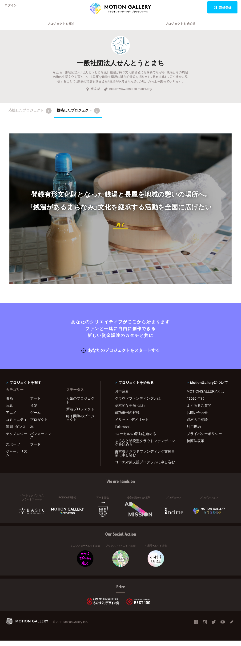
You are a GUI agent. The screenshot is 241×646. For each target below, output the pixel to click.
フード (35, 449)
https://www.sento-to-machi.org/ (128, 94)
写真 (9, 410)
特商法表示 (195, 446)
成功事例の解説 (127, 417)
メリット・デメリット (132, 424)
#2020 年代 (195, 403)
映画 (9, 403)
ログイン (13, 7)
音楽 (33, 410)
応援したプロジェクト (30, 117)
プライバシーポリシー (204, 439)
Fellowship (123, 432)
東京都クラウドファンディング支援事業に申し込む (145, 458)
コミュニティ (16, 424)
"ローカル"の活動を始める (135, 439)
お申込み (122, 396)
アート (35, 403)
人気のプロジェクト (80, 405)
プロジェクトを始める (180, 29)
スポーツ (13, 449)
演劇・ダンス (16, 432)
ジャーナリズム (16, 458)
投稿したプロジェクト (78, 117)
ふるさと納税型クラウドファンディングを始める (145, 447)
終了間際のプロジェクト (80, 423)
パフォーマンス (40, 440)
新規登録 (222, 7)
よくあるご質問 (199, 410)
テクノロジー (16, 439)
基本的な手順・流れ (130, 410)
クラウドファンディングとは (138, 403)
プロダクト (39, 424)
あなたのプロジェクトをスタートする (120, 355)
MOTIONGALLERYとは (205, 396)
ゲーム (35, 417)
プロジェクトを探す (61, 29)
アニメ (11, 417)
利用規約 (194, 432)
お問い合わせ (197, 417)
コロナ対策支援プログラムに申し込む (145, 467)
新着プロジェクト (80, 414)
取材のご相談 (197, 424)
